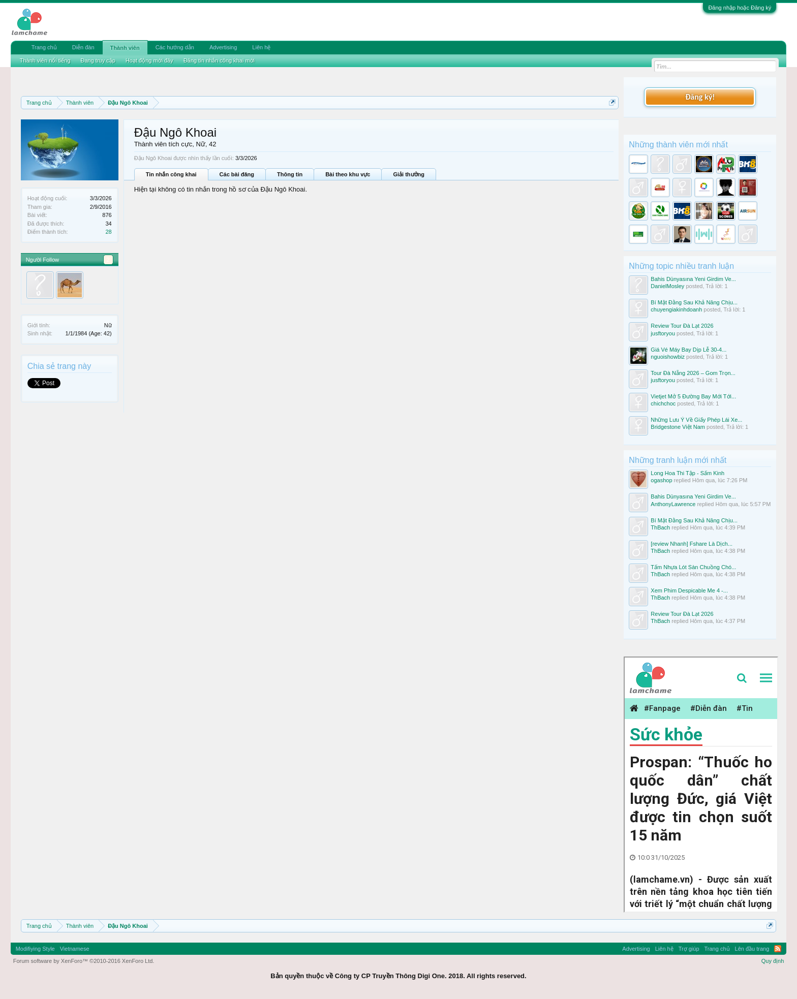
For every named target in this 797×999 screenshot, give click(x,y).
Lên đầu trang (752, 949)
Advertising (223, 47)
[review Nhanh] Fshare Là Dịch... (691, 544)
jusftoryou (663, 333)
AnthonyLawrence (673, 504)
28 (108, 232)
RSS (777, 948)
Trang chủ (44, 47)
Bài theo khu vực (347, 174)
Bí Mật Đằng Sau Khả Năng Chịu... (694, 302)
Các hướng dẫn (175, 47)
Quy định (772, 961)
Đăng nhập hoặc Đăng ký (739, 8)
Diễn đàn (83, 47)
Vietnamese (74, 949)
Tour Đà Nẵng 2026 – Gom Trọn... (693, 373)
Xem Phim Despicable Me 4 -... (689, 590)
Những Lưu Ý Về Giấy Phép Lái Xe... (696, 420)
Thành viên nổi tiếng (45, 60)
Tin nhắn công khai (171, 174)
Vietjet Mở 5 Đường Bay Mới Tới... (693, 396)
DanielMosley (667, 286)
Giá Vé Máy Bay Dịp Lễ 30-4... (688, 350)
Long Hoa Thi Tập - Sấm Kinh (687, 473)
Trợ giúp (689, 949)
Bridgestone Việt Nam (678, 427)
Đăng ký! (700, 97)
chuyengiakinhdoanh (676, 309)
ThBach (660, 527)
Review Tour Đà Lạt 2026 (682, 326)
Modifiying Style (35, 949)
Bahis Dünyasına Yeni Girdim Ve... (693, 279)
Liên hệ (261, 47)
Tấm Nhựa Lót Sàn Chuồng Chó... (693, 567)
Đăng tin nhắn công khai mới (219, 60)
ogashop (661, 480)
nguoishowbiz (668, 357)
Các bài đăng (237, 174)
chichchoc (663, 403)
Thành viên (125, 48)
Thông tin (289, 174)
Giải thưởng (408, 174)
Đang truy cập (98, 60)
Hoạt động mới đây (149, 60)
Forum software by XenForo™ (84, 961)
